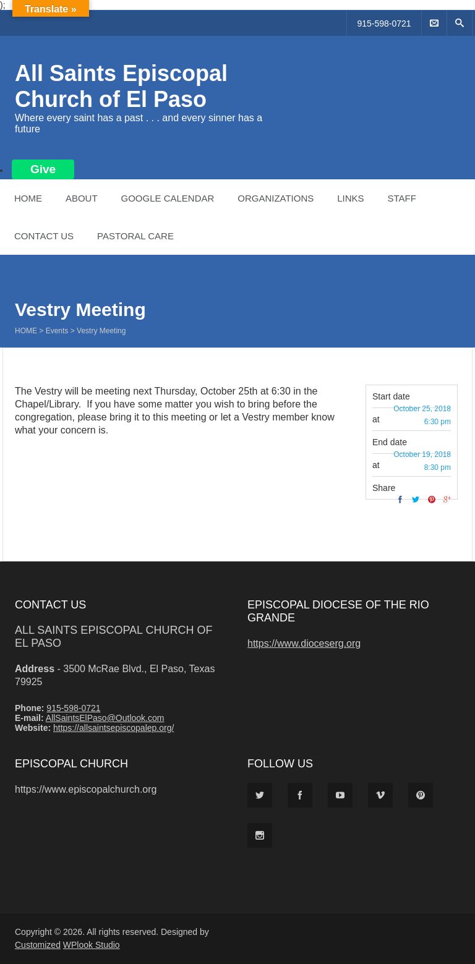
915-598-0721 (384, 23)
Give (43, 169)
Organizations (276, 198)
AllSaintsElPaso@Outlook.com (105, 718)
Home (28, 198)
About (82, 198)
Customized (38, 945)
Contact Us (44, 236)
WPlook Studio (91, 945)
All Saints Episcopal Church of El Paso (121, 86)
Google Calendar (167, 198)
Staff (401, 198)
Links (350, 198)
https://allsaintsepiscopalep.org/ (113, 728)
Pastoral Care (135, 236)
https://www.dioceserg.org (304, 643)
